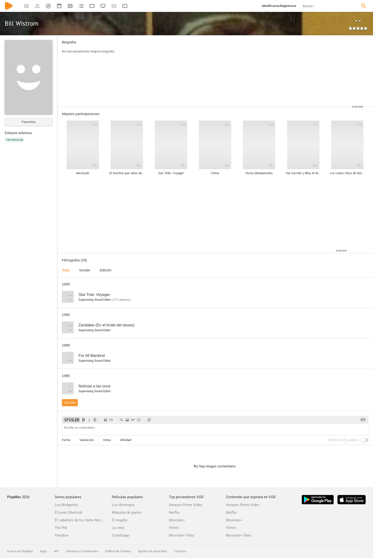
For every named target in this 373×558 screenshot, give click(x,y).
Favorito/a (28, 122)
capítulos (121, 299)
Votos (107, 440)
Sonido (84, 270)
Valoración (86, 440)
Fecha (66, 440)
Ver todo (69, 402)
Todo (66, 270)
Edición (105, 270)
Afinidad (125, 440)
